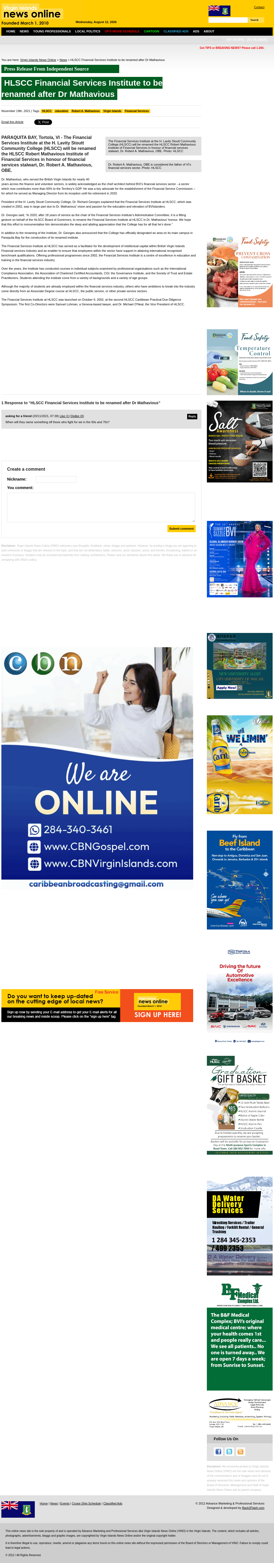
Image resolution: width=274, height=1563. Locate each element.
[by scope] (235, 39)
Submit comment (181, 528)
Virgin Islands (112, 111)
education (61, 111)
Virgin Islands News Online (38, 60)
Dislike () (77, 416)
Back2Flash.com (253, 1507)
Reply (192, 416)
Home (10, 31)
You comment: (20, 487)
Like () (65, 416)
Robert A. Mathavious (86, 111)
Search (254, 19)
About (209, 31)
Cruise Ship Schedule (86, 1503)
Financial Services (137, 111)
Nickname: (17, 479)
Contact (259, 7)
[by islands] (257, 39)
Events (65, 1503)
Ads (196, 31)
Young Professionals (52, 31)
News (24, 31)
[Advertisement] (101, 349)
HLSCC (47, 111)
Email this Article (12, 122)
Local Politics (87, 31)
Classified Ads (112, 1503)
